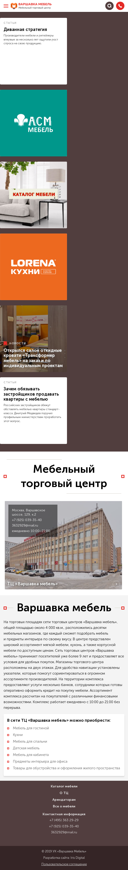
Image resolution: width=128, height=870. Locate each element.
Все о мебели (64, 806)
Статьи (10, 23)
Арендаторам (64, 800)
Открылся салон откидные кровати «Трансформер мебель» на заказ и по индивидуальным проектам (33, 358)
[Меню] (6, 6)
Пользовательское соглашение (64, 864)
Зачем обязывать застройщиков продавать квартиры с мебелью (31, 394)
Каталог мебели (64, 786)
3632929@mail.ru (25, 525)
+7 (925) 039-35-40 (27, 520)
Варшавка (35, 6)
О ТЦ (64, 793)
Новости (17, 343)
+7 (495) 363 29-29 (64, 820)
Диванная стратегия (25, 29)
